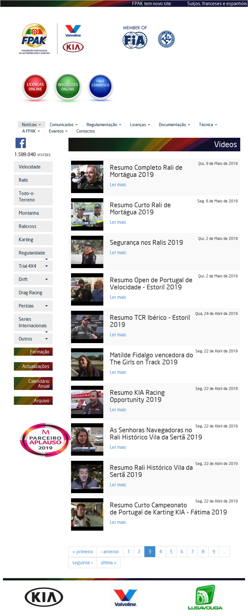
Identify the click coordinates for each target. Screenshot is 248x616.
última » (109, 562)
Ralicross (27, 226)
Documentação (174, 124)
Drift (33, 279)
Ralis (23, 180)
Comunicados (64, 124)
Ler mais (118, 184)
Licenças (140, 124)
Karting (26, 239)
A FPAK (31, 131)
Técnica (208, 124)
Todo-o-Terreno (27, 196)
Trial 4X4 (33, 266)
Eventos (58, 131)
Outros (33, 338)
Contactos (86, 131)
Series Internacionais (33, 323)
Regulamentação (104, 124)
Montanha (29, 213)
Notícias (31, 124)
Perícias (33, 305)
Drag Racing (30, 292)
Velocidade (30, 166)
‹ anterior (110, 551)
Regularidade (33, 254)
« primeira (83, 551)
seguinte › (82, 562)
